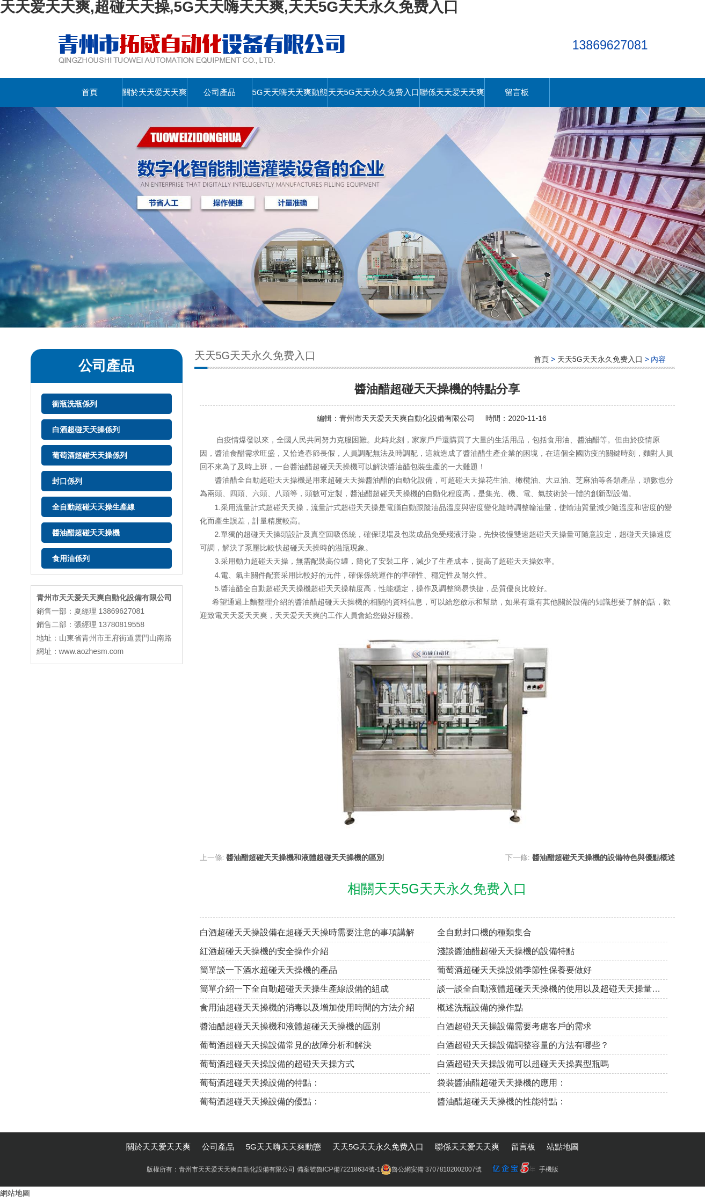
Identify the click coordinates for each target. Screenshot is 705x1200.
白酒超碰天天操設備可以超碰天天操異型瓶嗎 (523, 1063)
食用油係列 (71, 558)
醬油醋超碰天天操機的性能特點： (501, 1101)
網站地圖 (15, 1193)
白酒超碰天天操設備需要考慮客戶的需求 (514, 1026)
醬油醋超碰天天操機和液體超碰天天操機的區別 (305, 857)
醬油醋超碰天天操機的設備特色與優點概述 (603, 857)
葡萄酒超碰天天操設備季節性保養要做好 (514, 969)
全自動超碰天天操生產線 (93, 507)
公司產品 (219, 92)
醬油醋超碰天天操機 (86, 532)
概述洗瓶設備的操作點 (480, 1007)
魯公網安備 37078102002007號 (431, 1169)
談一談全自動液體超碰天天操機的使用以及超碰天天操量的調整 (552, 988)
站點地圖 (563, 1146)
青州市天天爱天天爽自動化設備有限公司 (407, 418)
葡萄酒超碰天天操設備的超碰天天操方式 (277, 1063)
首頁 (90, 92)
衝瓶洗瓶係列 (74, 403)
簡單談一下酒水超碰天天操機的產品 (268, 969)
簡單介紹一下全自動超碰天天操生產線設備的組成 (294, 988)
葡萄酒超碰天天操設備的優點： (260, 1101)
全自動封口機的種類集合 (484, 932)
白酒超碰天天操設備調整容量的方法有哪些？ (523, 1045)
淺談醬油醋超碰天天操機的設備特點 (506, 951)
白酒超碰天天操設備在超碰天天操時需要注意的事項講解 (307, 932)
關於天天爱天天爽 (154, 92)
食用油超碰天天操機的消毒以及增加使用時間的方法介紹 (307, 1007)
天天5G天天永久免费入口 (373, 92)
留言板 (517, 92)
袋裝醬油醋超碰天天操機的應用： (501, 1082)
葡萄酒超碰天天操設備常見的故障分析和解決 (286, 1045)
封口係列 (67, 481)
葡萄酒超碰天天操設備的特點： (260, 1082)
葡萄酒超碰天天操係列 (89, 455)
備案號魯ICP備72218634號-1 (339, 1169)
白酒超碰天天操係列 (86, 429)
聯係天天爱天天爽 (452, 92)
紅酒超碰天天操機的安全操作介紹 (264, 951)
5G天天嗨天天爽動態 (290, 92)
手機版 (548, 1169)
